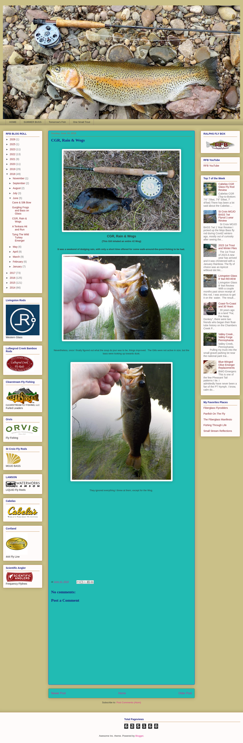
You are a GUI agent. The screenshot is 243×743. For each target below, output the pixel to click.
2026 (13, 139)
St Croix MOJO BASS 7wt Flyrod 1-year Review (227, 216)
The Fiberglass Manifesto (217, 419)
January (17, 266)
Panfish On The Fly (214, 413)
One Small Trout (81, 122)
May (15, 246)
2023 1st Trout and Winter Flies (228, 247)
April (15, 251)
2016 (13, 277)
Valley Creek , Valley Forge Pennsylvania (226, 337)
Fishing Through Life (214, 425)
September (19, 183)
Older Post (185, 693)
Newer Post (58, 693)
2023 (13, 149)
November (19, 178)
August (17, 188)
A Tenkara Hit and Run (19, 228)
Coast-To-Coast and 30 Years (227, 305)
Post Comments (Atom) (128, 702)
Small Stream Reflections (217, 430)
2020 (13, 164)
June (16, 198)
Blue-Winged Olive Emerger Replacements (227, 364)
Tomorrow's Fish (57, 122)
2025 (13, 144)
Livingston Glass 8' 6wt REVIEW (228, 277)
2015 (13, 282)
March (16, 256)
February (18, 261)
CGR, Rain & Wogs (19, 220)
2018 (13, 174)
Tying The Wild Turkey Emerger (20, 237)
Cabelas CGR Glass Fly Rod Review (226, 187)
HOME (13, 122)
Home (122, 693)
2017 (13, 272)
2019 (13, 169)
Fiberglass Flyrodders (215, 407)
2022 (13, 154)
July (15, 193)
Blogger (139, 735)
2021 (13, 159)
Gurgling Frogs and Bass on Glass (20, 210)
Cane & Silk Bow (21, 202)
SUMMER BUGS (33, 122)
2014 (13, 287)
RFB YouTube (211, 165)
